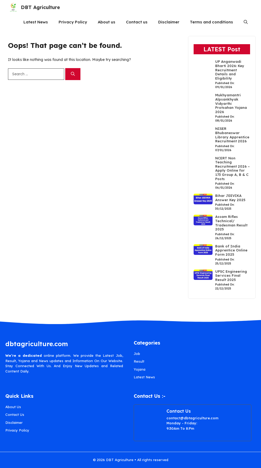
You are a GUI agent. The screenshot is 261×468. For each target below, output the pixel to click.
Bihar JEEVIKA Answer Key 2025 (230, 197)
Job (137, 353)
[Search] (72, 74)
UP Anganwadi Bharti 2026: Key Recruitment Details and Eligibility (229, 69)
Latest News (35, 21)
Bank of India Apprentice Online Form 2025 (231, 250)
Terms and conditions (211, 21)
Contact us (137, 21)
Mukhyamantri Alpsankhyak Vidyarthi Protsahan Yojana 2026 (231, 103)
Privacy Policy (73, 21)
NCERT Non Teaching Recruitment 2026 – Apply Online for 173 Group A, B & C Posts (232, 168)
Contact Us (14, 414)
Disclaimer (168, 21)
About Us (13, 407)
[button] (245, 22)
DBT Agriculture (40, 7)
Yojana (139, 369)
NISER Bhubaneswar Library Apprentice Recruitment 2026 (232, 134)
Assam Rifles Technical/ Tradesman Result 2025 (231, 222)
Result (139, 361)
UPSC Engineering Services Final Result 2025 (231, 275)
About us (106, 21)
